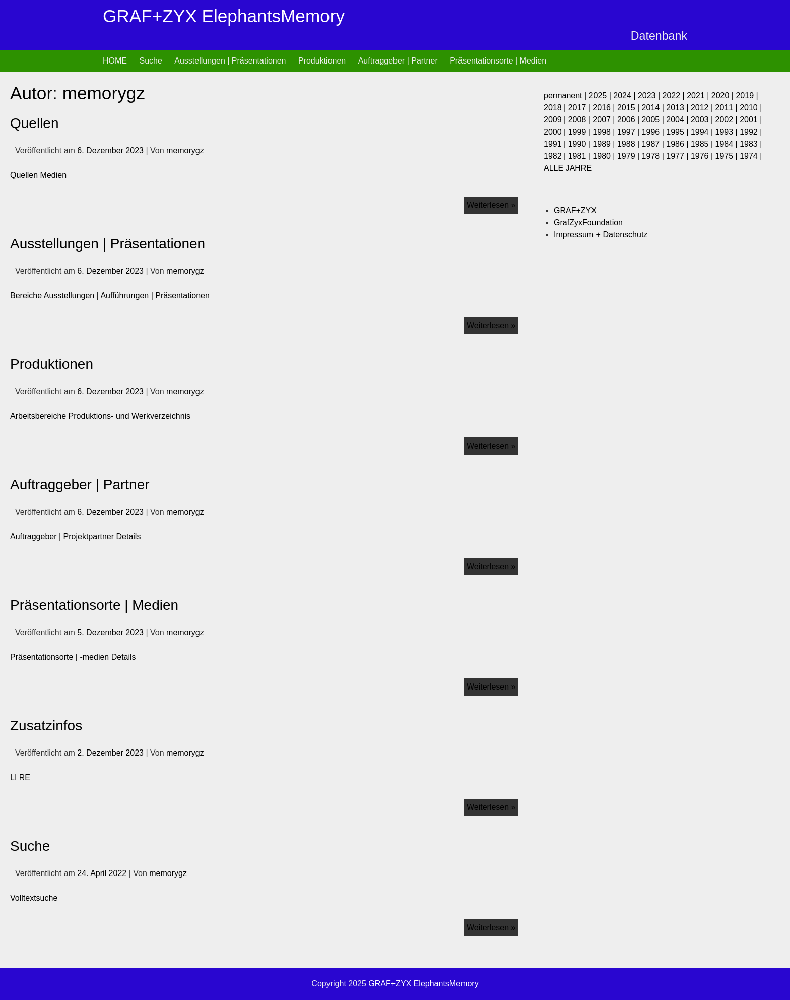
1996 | (654, 132)
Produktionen (322, 60)
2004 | (678, 119)
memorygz (185, 150)
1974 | (751, 156)
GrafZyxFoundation (588, 222)
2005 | (654, 119)
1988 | (629, 144)
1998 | (604, 132)
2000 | (556, 132)
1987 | (654, 144)
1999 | (580, 132)
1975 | (727, 156)
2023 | (650, 95)
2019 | (747, 95)
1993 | (727, 132)
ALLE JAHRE (568, 168)
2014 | (654, 107)
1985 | (703, 144)
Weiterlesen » (492, 203)
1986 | (678, 144)
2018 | (556, 107)
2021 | (699, 95)
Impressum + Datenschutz (600, 234)
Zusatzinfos (46, 725)
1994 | (703, 132)
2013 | (678, 107)
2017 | (580, 107)
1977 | (678, 156)
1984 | (727, 144)
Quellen (34, 123)
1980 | (604, 156)
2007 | (604, 119)
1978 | (654, 156)
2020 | (723, 95)
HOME (115, 60)
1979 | (629, 156)
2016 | (604, 107)
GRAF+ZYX (575, 210)
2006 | (629, 119)
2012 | (703, 107)
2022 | (675, 95)
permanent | (566, 95)
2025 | (601, 95)
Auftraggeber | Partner (398, 60)
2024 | (625, 95)
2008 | (580, 119)
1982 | (556, 156)
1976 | (703, 156)
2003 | (703, 119)
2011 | (727, 107)
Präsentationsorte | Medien (498, 60)
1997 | (629, 132)
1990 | (580, 144)
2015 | (629, 107)
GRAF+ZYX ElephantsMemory (224, 16)
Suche (150, 60)
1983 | (751, 144)
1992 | (751, 132)
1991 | (556, 144)
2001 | (751, 119)
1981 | (580, 156)
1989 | (604, 144)
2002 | (727, 119)
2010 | (751, 107)
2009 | (556, 119)
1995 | (678, 132)
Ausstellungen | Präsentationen (230, 60)
